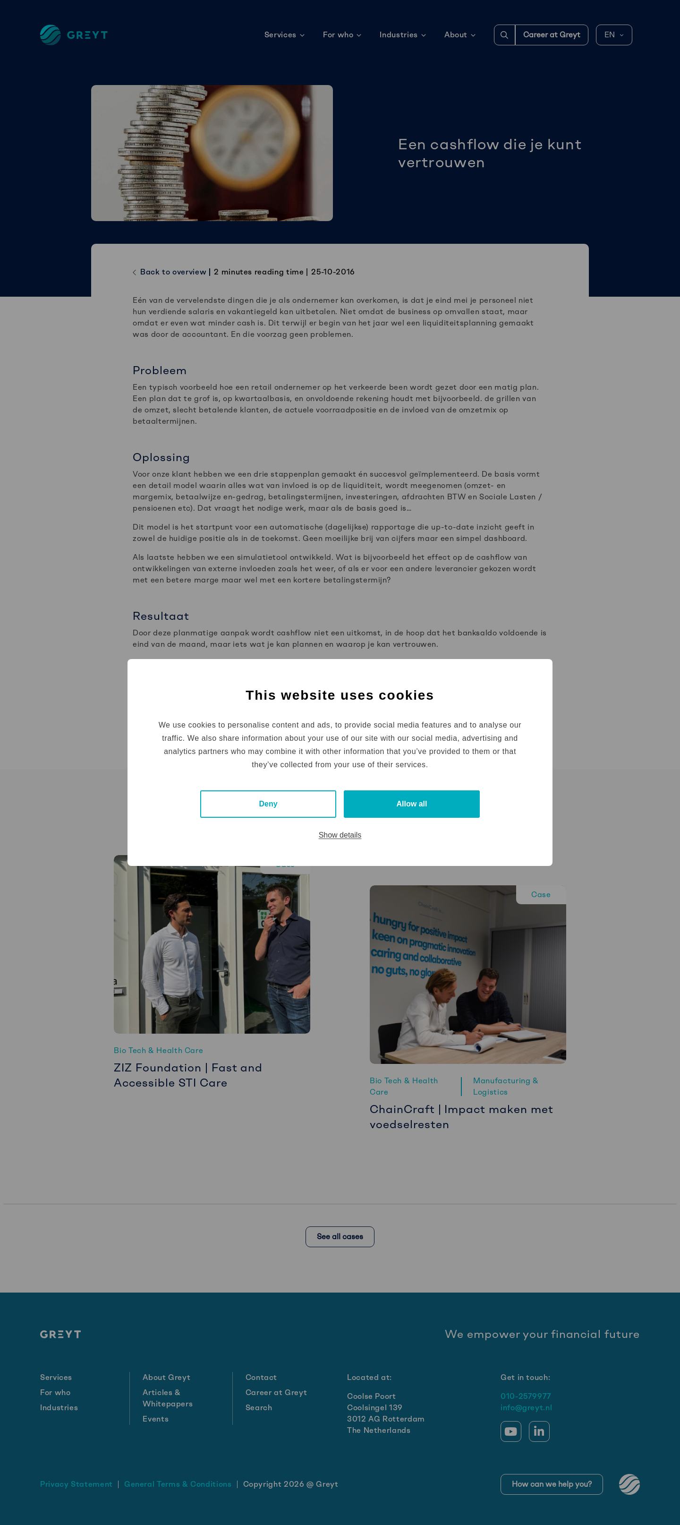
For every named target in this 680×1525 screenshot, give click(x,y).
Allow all (412, 804)
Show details (340, 835)
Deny (268, 804)
